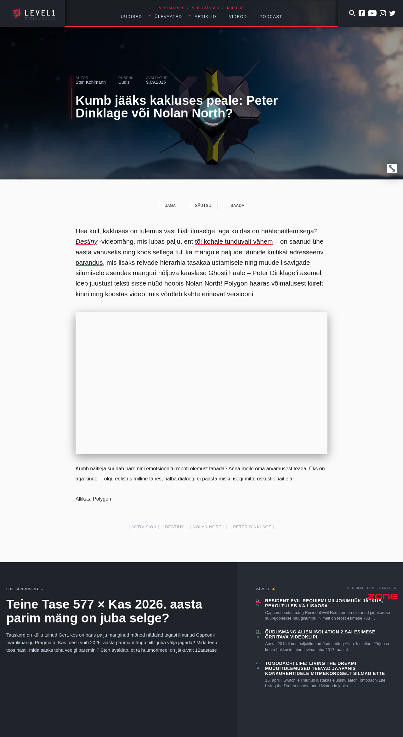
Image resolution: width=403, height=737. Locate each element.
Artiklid (205, 16)
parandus (89, 262)
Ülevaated (168, 16)
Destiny (86, 241)
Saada (234, 205)
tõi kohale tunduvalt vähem (234, 241)
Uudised (131, 16)
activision (143, 526)
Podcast (271, 16)
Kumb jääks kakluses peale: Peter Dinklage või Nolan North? (177, 107)
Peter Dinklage (252, 526)
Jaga (167, 205)
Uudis (124, 82)
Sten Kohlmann (91, 82)
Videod (238, 16)
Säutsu (199, 205)
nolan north (209, 526)
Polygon (102, 499)
